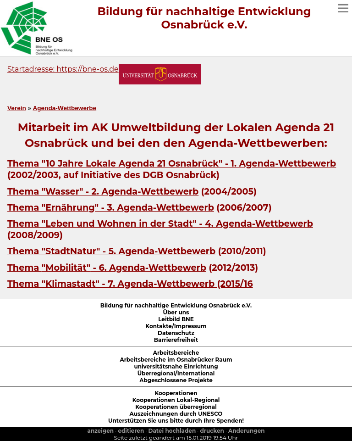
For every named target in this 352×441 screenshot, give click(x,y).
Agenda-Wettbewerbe (64, 108)
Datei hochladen (172, 430)
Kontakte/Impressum (175, 326)
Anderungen (246, 430)
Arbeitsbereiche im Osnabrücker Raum (176, 359)
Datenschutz (176, 332)
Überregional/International (176, 373)
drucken (212, 430)
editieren (131, 430)
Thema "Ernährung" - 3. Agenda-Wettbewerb (110, 207)
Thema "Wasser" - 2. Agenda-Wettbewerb (102, 191)
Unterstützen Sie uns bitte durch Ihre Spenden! (176, 420)
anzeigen (100, 430)
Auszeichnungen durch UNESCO (176, 413)
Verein (16, 108)
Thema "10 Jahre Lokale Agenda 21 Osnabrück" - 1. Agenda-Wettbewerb (171, 163)
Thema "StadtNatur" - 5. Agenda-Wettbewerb (111, 251)
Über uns (176, 312)
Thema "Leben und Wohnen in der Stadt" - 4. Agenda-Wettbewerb (160, 223)
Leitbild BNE (176, 319)
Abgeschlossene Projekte (175, 380)
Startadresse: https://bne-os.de (63, 69)
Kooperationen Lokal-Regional (176, 399)
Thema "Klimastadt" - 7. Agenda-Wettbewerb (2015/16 (130, 283)
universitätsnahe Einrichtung (176, 366)
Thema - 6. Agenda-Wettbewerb (106, 267)
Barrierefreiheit (176, 339)
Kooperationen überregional (176, 406)
